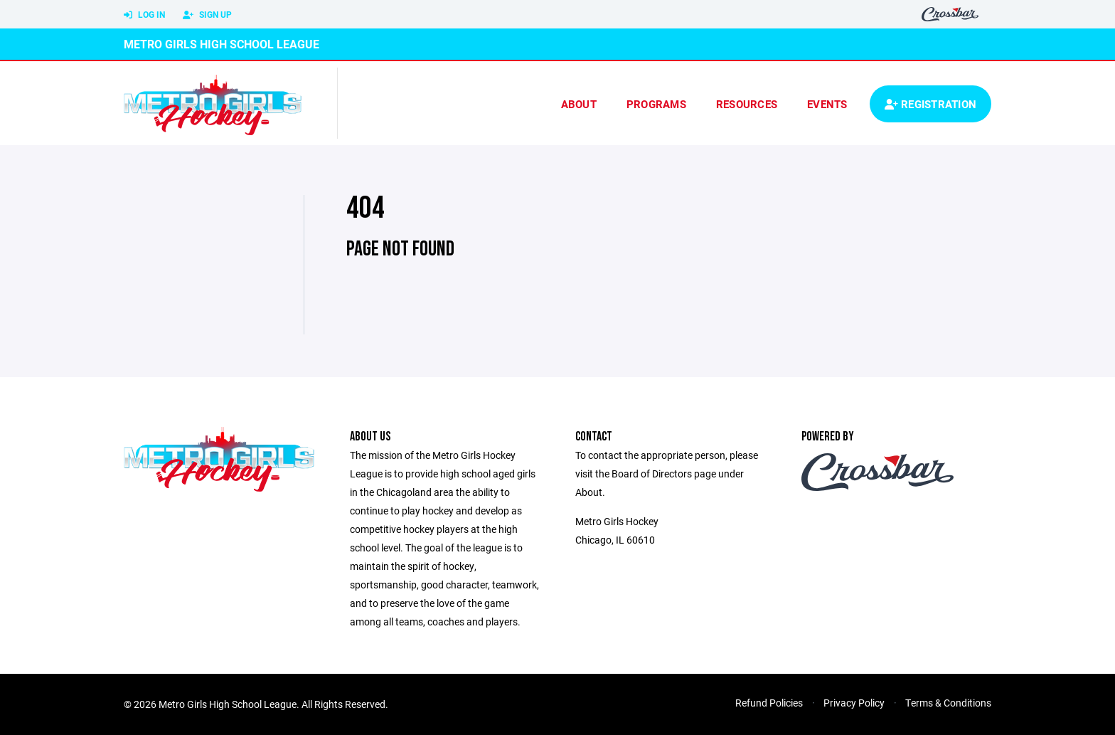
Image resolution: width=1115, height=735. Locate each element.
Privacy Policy (854, 702)
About (579, 104)
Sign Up (207, 15)
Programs (656, 104)
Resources (746, 104)
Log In (144, 15)
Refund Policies (769, 702)
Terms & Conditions (948, 702)
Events (827, 104)
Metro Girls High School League (221, 43)
